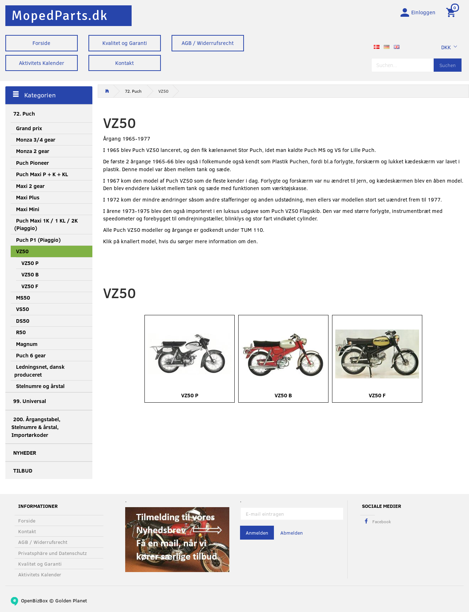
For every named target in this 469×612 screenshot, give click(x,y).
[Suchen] (447, 65)
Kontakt (124, 62)
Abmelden (291, 532)
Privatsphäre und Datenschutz (52, 553)
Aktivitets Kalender (41, 62)
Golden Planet (71, 600)
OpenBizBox (34, 600)
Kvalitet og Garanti (124, 42)
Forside (41, 42)
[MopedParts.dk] (59, 15)
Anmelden (257, 532)
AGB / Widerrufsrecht (208, 42)
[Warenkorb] (452, 11)
